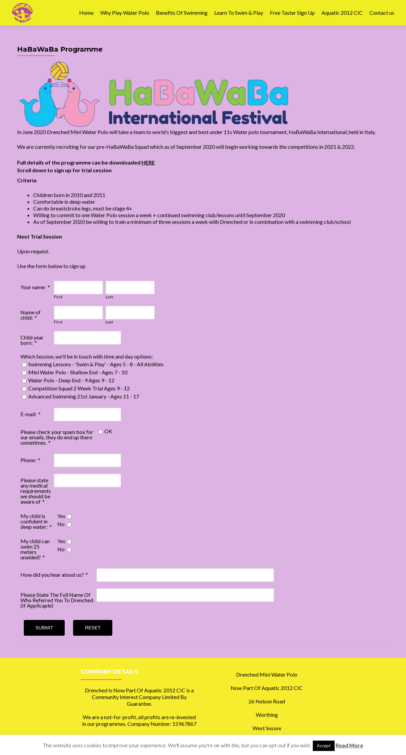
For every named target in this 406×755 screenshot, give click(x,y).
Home (86, 12)
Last (109, 296)
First (58, 296)
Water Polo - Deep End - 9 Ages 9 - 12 (71, 380)
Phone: (28, 460)
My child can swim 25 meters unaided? (35, 549)
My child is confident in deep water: (34, 521)
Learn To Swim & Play (238, 12)
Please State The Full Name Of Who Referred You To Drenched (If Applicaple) (56, 600)
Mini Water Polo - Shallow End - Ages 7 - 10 (77, 372)
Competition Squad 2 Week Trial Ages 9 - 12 (79, 388)
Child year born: (32, 340)
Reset (93, 627)
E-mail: (28, 414)
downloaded (125, 162)
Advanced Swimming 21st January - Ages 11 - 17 (83, 396)
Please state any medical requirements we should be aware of (35, 491)
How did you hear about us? (52, 574)
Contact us (381, 12)
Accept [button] (324, 745)
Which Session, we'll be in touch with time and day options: (86, 356)
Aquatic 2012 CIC (342, 12)
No (61, 524)
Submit (44, 627)
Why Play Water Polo (124, 12)
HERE (148, 162)
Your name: (33, 287)
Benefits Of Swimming (182, 12)
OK (108, 431)
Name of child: (30, 315)
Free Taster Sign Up (292, 12)
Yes (61, 516)
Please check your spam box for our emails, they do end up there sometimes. (56, 437)
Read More (349, 745)
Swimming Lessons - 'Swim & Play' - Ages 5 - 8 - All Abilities (96, 364)
